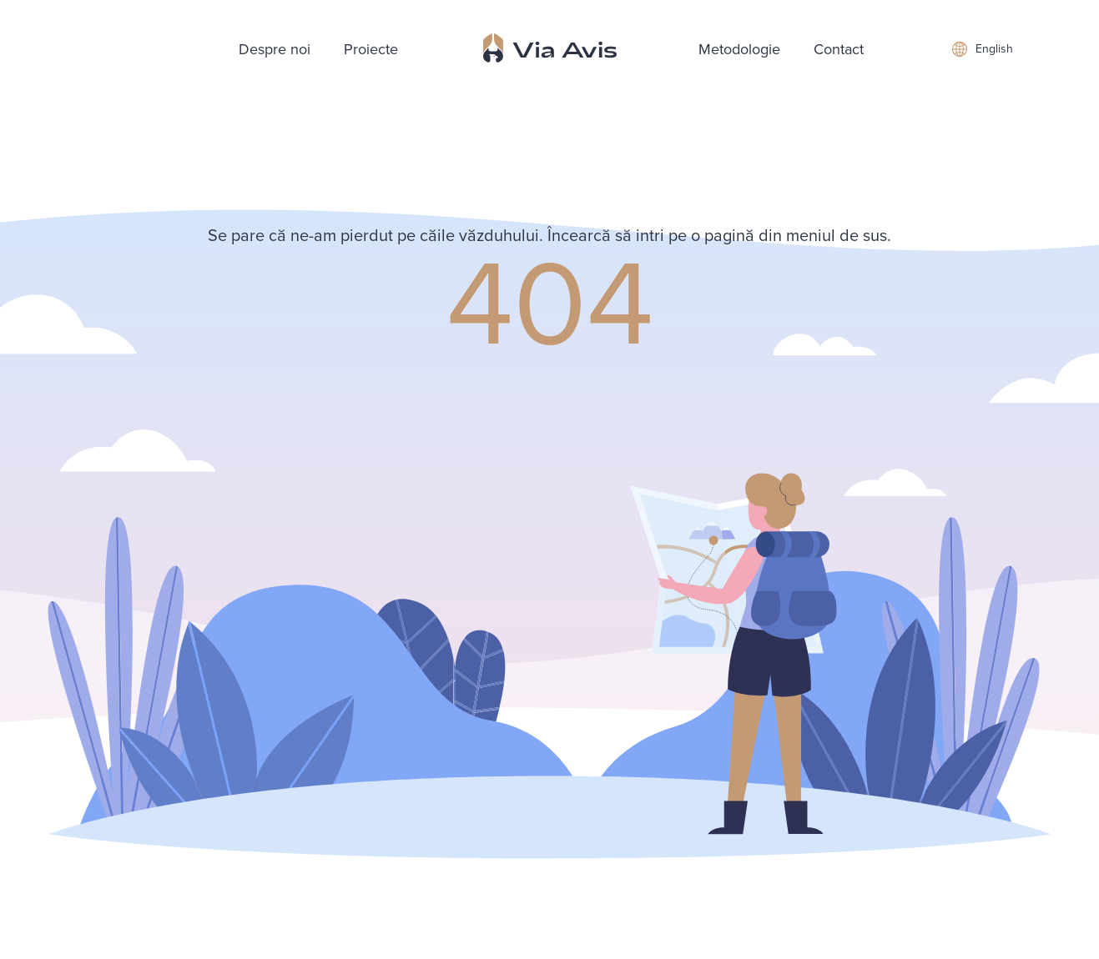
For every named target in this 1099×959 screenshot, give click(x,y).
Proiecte (371, 49)
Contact (839, 49)
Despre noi (274, 49)
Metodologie (739, 49)
